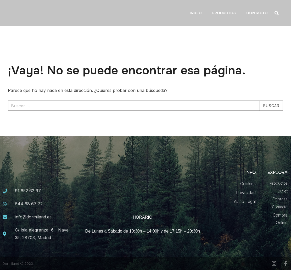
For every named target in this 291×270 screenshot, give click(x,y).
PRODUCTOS (224, 13)
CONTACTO (257, 13)
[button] (277, 13)
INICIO (196, 13)
